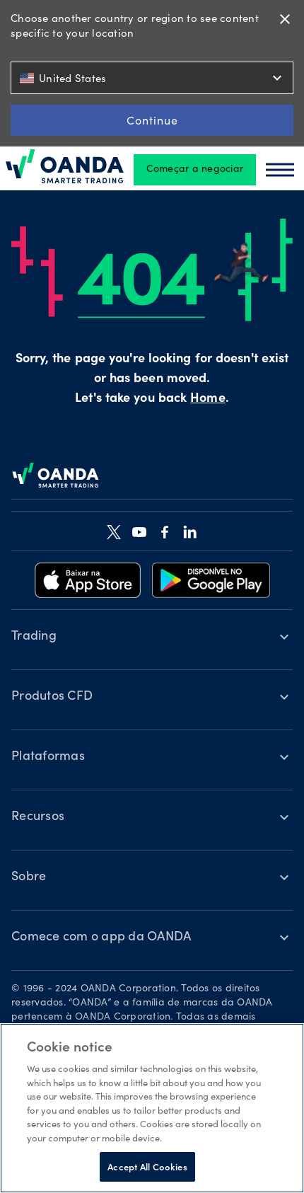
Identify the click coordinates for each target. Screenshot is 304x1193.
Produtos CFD (52, 697)
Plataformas (48, 757)
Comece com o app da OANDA (101, 937)
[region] (152, 1108)
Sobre (28, 877)
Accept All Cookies (147, 1166)
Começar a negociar (195, 170)
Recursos (37, 817)
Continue (152, 120)
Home (207, 399)
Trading (34, 636)
